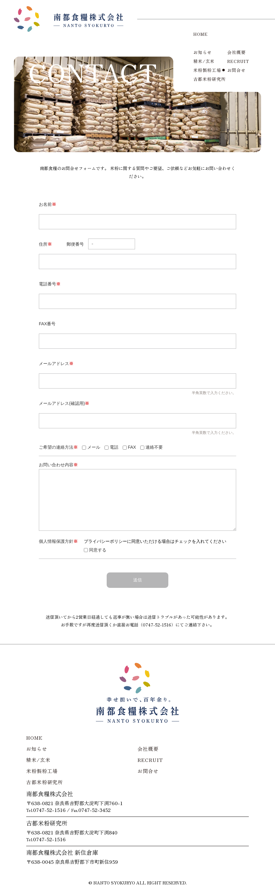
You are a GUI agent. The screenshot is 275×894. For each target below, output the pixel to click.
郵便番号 (101, 244)
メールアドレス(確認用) (64, 403)
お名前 (47, 204)
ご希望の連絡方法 (58, 447)
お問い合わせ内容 (58, 464)
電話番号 (49, 283)
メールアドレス (56, 363)
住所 (45, 244)
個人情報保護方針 (58, 541)
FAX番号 (47, 323)
